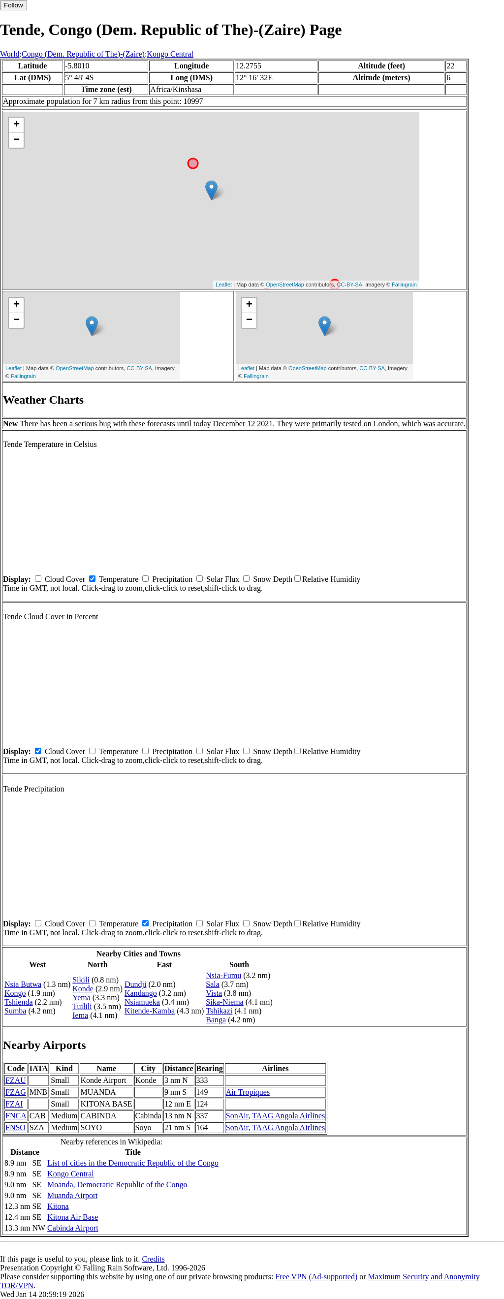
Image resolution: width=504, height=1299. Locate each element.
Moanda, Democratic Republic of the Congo (117, 1184)
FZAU (15, 1080)
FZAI (14, 1104)
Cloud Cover (65, 579)
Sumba (15, 1011)
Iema (80, 1015)
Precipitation (172, 579)
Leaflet (224, 284)
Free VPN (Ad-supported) (316, 1276)
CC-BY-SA (349, 284)
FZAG (15, 1092)
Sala (213, 984)
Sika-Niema (224, 1002)
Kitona (58, 1206)
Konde (83, 988)
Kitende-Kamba (150, 1011)
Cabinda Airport (72, 1228)
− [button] (16, 140)
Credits (153, 1259)
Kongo (15, 993)
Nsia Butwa (22, 984)
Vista (214, 993)
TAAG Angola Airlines (288, 1115)
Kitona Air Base (72, 1217)
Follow (13, 5)
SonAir (237, 1115)
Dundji (135, 984)
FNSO (15, 1127)
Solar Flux (222, 579)
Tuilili (82, 1006)
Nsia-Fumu (223, 975)
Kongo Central (170, 54)
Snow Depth (272, 579)
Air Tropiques (248, 1092)
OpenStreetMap (285, 284)
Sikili (81, 980)
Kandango (141, 993)
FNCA (16, 1115)
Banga (216, 1019)
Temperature (119, 579)
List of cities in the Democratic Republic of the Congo (133, 1163)
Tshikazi (219, 1011)
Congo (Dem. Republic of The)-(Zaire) (83, 54)
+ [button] (16, 125)
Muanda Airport (72, 1195)
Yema (81, 997)
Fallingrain (404, 284)
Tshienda (18, 1002)
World (10, 54)
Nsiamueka (142, 1002)
